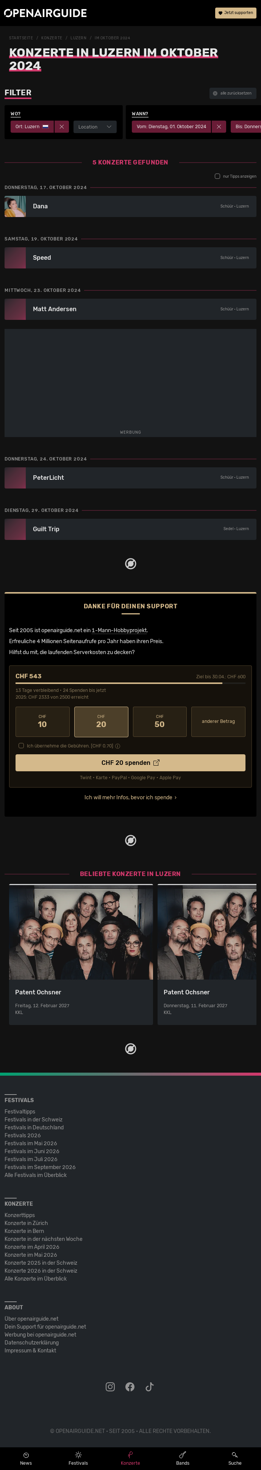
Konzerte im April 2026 (32, 1247)
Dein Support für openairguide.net (45, 1326)
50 (160, 722)
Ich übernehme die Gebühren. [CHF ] (70, 745)
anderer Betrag (218, 721)
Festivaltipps (20, 1111)
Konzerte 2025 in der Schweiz (41, 1262)
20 (101, 722)
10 (42, 722)
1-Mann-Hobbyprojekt (119, 630)
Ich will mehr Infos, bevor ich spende (128, 797)
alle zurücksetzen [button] (232, 93)
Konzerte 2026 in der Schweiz (41, 1270)
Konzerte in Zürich (26, 1223)
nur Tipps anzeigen (235, 176)
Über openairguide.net (31, 1318)
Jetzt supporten (236, 13)
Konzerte (51, 38)
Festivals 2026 (23, 1135)
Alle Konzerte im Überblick (36, 1278)
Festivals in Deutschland (34, 1127)
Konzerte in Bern (24, 1231)
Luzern (78, 38)
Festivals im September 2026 (40, 1167)
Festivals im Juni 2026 (32, 1151)
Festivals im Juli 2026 (31, 1159)
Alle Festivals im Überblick (36, 1175)
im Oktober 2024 (112, 38)
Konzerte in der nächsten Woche (44, 1239)
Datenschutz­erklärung (32, 1342)
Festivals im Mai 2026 (31, 1143)
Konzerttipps (20, 1215)
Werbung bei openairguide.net (40, 1334)
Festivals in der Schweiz (34, 1119)
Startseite (21, 38)
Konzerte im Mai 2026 (31, 1254)
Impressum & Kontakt (30, 1350)
